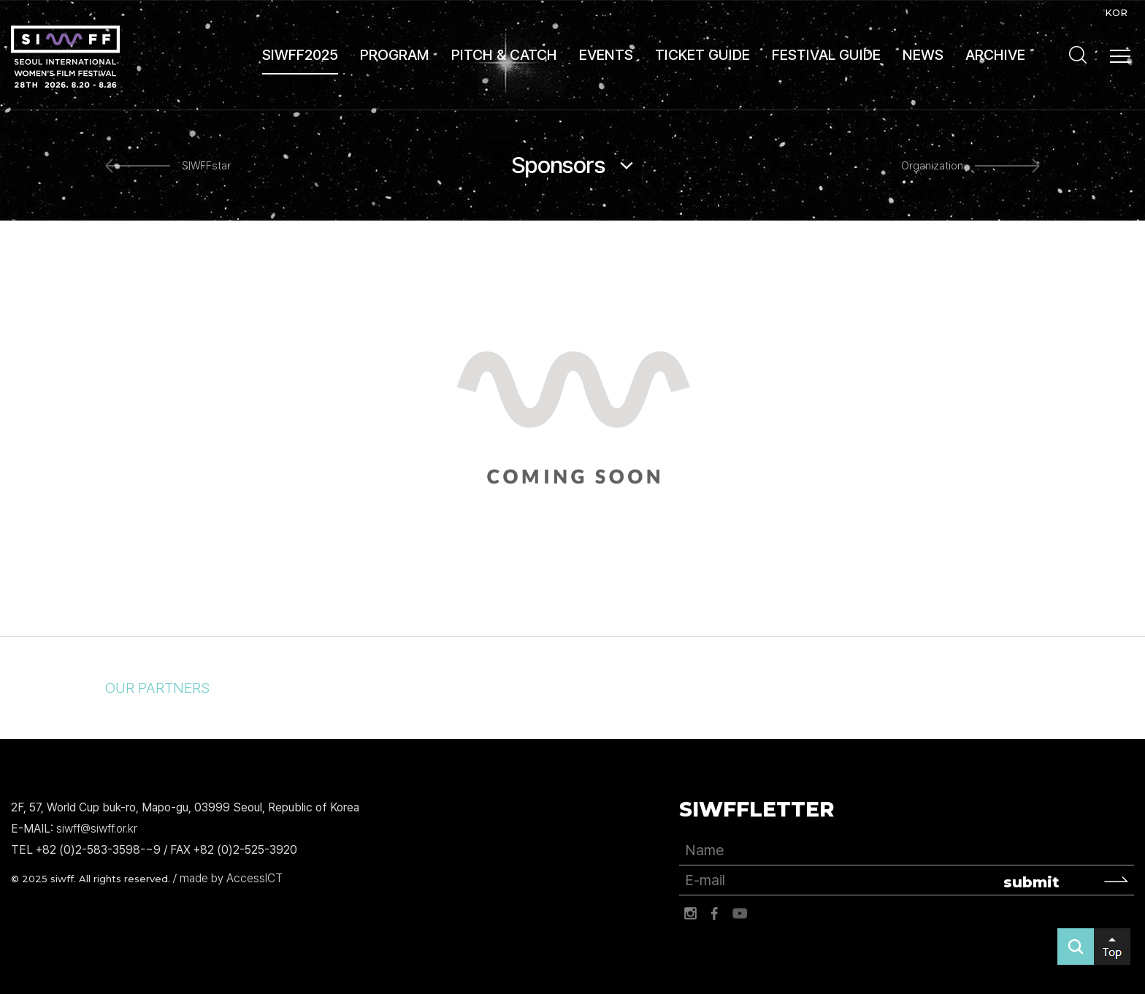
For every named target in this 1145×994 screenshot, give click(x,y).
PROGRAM (394, 55)
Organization (932, 165)
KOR (1116, 12)
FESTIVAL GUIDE (826, 55)
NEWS (923, 55)
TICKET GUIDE (702, 55)
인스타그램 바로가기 (690, 913)
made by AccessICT (231, 878)
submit (1031, 882)
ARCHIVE (995, 55)
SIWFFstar (206, 165)
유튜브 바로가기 (739, 913)
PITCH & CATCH (504, 55)
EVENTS (606, 55)
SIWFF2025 (300, 55)
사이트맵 (1120, 56)
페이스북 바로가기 (715, 913)
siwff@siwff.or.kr (96, 829)
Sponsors (558, 165)
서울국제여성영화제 (65, 57)
